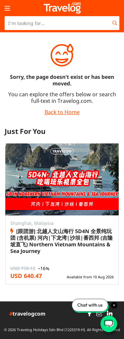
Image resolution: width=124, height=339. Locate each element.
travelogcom (27, 314)
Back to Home (62, 112)
